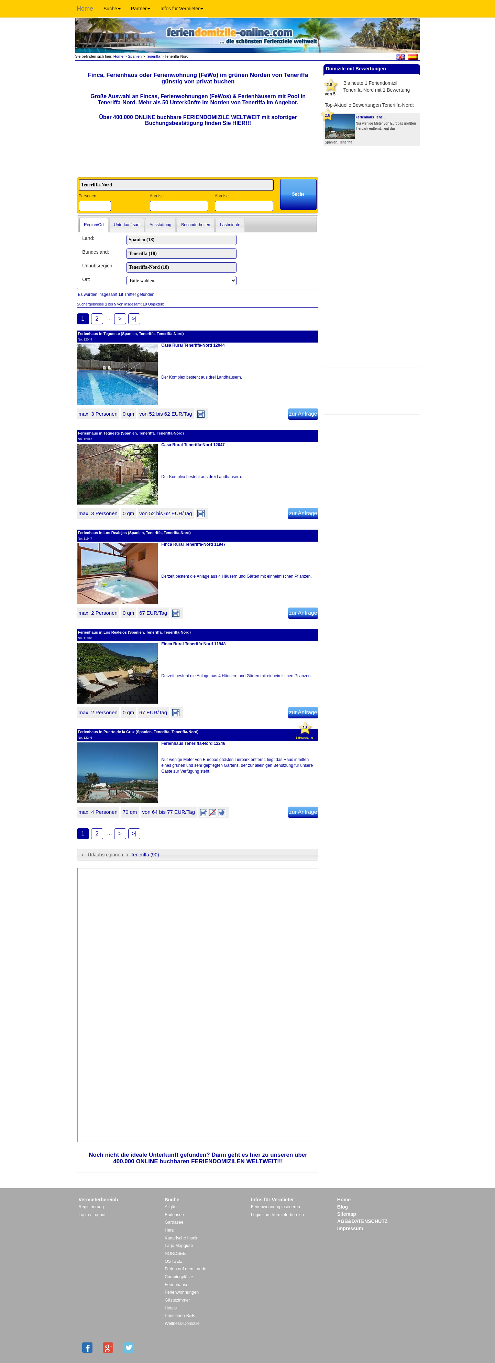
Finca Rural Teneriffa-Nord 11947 (193, 544)
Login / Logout (92, 1214)
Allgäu (170, 1206)
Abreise (221, 196)
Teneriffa (153, 56)
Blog (342, 1207)
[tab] (93, 225)
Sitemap (346, 1214)
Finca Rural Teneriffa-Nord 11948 (193, 644)
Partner (140, 8)
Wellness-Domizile (182, 1323)
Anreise (157, 196)
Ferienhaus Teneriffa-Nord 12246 (193, 743)
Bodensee (174, 1214)
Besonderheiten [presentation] (195, 224)
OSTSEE (173, 1261)
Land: (88, 238)
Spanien (135, 56)
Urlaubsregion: (97, 265)
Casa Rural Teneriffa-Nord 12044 (193, 345)
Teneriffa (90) (145, 854)
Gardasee (174, 1222)
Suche (112, 8)
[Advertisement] (371, 390)
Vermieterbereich (98, 1199)
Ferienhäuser (177, 1284)
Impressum (350, 1228)
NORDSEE (175, 1253)
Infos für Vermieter (182, 8)
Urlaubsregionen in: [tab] (119, 854)
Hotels (171, 1308)
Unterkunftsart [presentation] (127, 224)
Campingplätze (179, 1276)
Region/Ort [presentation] (94, 224)
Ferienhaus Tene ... (371, 117)
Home (85, 8)
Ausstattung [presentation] (160, 224)
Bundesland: (95, 252)
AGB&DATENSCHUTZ (362, 1221)
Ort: (86, 279)
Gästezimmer (177, 1300)
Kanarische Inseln (181, 1238)
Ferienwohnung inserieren (275, 1206)
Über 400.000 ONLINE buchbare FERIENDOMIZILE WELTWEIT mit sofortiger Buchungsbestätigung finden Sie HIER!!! (198, 120)
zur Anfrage (303, 414)
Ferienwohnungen (182, 1292)
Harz (169, 1230)
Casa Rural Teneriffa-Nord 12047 (193, 444)
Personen (87, 196)
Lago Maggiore (179, 1245)
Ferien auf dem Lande (185, 1269)
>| (134, 318)
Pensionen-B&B (180, 1315)
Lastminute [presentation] (230, 224)
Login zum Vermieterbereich (277, 1214)
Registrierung (91, 1206)
